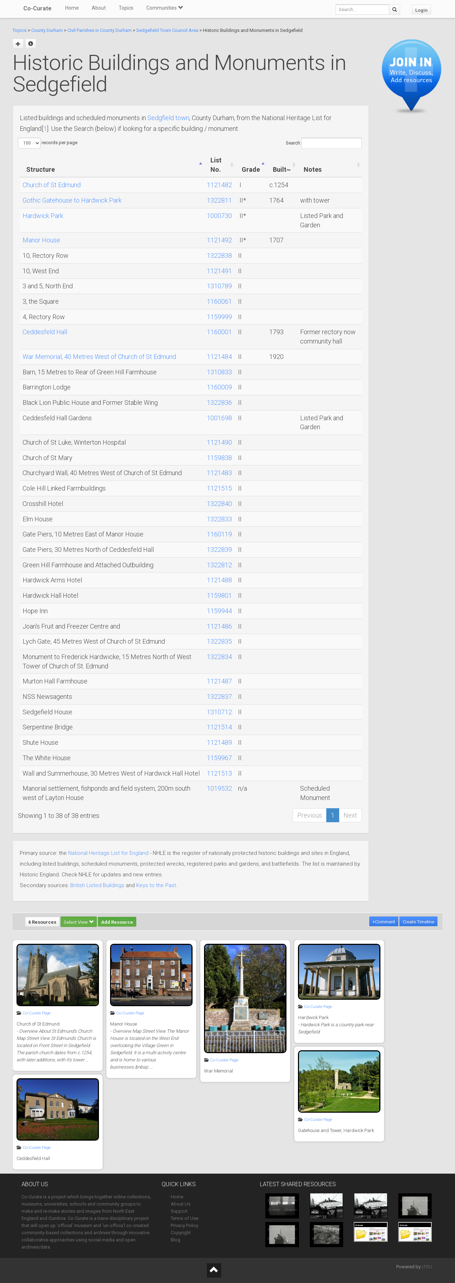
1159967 (219, 758)
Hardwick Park (43, 215)
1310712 (219, 712)
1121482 (219, 185)
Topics (126, 8)
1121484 (219, 356)
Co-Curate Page (37, 1013)
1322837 (219, 696)
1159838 (219, 457)
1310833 (219, 372)
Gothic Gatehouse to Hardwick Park (72, 200)
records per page (47, 143)
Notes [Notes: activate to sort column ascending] (313, 169)
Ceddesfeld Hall (45, 332)
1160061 (219, 301)
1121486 (219, 626)
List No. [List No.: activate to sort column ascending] (216, 164)
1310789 (219, 286)
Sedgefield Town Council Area (167, 30)
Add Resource (117, 922)
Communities (164, 8)
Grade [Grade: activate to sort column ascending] (251, 169)
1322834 (219, 657)
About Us (180, 1204)
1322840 (219, 503)
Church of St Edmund (52, 185)
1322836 (219, 402)
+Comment (384, 921)
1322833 (219, 519)
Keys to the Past (156, 885)
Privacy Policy (184, 1225)
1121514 (219, 727)
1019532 (219, 788)
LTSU (427, 1266)
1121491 (219, 271)
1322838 (219, 255)
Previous (309, 815)
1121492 (219, 240)
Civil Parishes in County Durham (99, 30)
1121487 (219, 681)
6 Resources (42, 922)
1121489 (219, 742)
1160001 (219, 332)
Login (421, 10)
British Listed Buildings (97, 885)
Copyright (181, 1232)
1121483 (219, 473)
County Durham (47, 30)
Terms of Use (184, 1218)
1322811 (219, 200)
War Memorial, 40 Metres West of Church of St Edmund (99, 356)
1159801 (219, 595)
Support (179, 1211)
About (99, 8)
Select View (79, 922)
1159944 (219, 611)
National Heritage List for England (108, 853)
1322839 (219, 549)
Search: (324, 143)
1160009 (219, 387)
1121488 (219, 580)
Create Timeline (418, 921)
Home (72, 8)
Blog (175, 1239)
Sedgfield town (168, 118)
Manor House (41, 240)
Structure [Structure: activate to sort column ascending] (40, 169)
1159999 (219, 317)
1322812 (219, 565)
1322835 (219, 641)
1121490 (219, 442)
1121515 (219, 488)
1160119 (219, 534)
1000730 (219, 215)
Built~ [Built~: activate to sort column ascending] (282, 169)
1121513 (219, 773)
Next (350, 815)
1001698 (219, 418)
